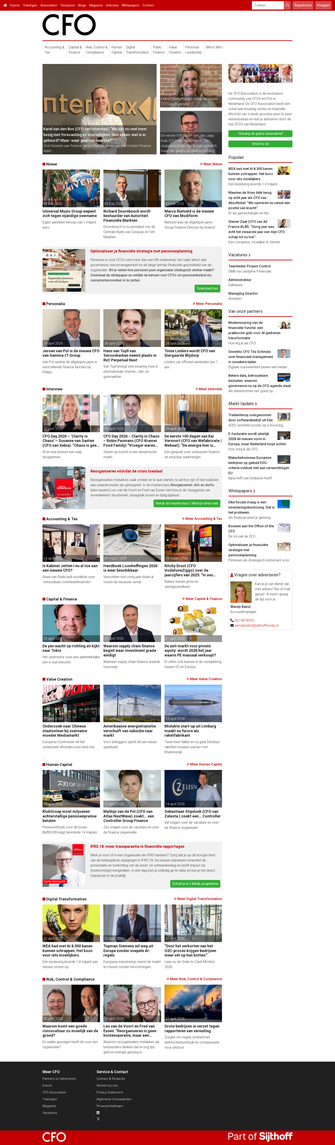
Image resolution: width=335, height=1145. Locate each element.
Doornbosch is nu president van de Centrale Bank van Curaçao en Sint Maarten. (129, 232)
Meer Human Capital (206, 764)
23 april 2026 (114, 638)
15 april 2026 (114, 804)
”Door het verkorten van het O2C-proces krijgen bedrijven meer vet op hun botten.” (190, 950)
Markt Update (241, 403)
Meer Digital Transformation (199, 899)
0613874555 (244, 620)
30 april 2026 (53, 1019)
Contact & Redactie (111, 1079)
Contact (148, 5)
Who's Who (214, 47)
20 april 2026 (175, 938)
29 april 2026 (53, 343)
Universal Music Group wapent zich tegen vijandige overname (70, 213)
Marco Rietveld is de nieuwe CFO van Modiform (189, 213)
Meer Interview (210, 389)
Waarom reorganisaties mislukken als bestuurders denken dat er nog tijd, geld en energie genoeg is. (131, 1047)
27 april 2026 (53, 719)
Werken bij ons (107, 1085)
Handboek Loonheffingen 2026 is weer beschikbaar (130, 568)
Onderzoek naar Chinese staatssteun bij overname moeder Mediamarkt (65, 731)
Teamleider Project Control (249, 266)
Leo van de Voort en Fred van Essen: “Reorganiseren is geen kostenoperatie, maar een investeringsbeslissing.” (129, 1031)
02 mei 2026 (174, 204)
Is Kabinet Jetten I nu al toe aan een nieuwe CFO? (70, 568)
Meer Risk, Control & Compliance (196, 979)
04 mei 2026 (52, 204)
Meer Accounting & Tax (203, 519)
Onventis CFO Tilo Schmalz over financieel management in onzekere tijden (250, 357)
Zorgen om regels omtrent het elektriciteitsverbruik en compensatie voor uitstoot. (192, 1042)
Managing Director (243, 293)
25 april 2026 (114, 938)
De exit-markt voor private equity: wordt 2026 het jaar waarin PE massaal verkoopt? (190, 650)
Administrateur (239, 280)
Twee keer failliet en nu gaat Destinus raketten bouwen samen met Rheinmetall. (192, 747)
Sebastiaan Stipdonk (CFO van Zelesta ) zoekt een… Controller (193, 813)
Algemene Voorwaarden (114, 1099)
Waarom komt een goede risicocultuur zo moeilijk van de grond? (70, 1031)
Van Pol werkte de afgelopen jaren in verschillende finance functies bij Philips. (70, 367)
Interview (112, 5)
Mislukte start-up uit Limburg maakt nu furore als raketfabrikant (190, 731)
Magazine (96, 5)
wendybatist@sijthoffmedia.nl (257, 625)
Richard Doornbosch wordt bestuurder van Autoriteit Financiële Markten (127, 216)
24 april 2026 (53, 638)
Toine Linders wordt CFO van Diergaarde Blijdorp (190, 353)
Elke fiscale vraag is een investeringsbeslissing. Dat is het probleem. (251, 507)
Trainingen (30, 5)
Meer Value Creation (206, 679)
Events (15, 5)
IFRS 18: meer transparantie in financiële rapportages (137, 846)
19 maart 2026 (176, 558)
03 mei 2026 (113, 204)
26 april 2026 (53, 938)
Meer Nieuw (212, 164)
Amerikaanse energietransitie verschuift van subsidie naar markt (129, 731)
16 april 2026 (114, 719)
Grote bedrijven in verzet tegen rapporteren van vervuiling (192, 1028)
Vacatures (67, 5)
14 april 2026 (53, 558)
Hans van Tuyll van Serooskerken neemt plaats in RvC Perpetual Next (129, 355)
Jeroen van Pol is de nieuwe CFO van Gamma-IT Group (71, 353)
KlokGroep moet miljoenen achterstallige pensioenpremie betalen (70, 816)
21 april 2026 (175, 638)
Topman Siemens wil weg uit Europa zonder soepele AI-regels (128, 950)
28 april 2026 (114, 343)
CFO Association (54, 1092)
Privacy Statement (110, 1092)
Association (48, 5)
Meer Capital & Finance (204, 599)
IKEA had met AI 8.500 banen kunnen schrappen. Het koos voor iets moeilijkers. (68, 950)
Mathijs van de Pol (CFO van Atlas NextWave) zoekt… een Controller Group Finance (128, 816)
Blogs (82, 5)
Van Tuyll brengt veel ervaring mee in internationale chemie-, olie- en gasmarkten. (130, 371)
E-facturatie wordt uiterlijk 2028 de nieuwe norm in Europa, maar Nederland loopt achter (257, 439)
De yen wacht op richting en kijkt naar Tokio (71, 648)
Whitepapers (130, 5)
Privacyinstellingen (110, 1106)
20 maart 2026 (115, 558)
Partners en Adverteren (59, 1079)
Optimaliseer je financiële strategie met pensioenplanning (141, 251)
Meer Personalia (209, 304)
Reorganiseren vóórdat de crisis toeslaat (126, 471)
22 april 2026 (53, 804)
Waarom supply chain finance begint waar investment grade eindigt (129, 650)
